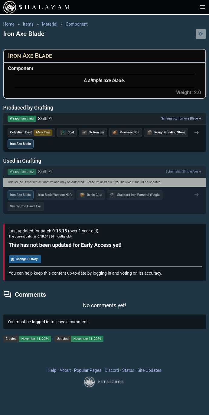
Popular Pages (87, 370)
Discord (112, 370)
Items (28, 24)
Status (128, 370)
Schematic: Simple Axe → (184, 172)
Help (52, 370)
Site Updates (150, 370)
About (65, 370)
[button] (203, 7)
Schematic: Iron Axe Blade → (181, 118)
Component (77, 24)
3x (92, 132)
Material (49, 24)
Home (9, 24)
